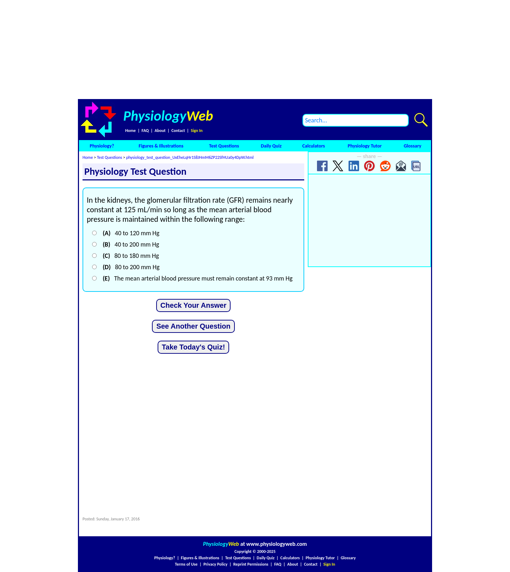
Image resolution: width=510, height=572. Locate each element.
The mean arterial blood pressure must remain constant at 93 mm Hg (198, 278)
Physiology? (102, 146)
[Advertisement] (255, 49)
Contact (178, 130)
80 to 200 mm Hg (131, 267)
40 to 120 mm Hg (131, 233)
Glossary (412, 146)
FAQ (145, 130)
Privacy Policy (215, 564)
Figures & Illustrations (161, 146)
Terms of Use (186, 564)
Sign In (197, 130)
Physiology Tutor (365, 146)
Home (130, 130)
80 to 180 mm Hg (131, 256)
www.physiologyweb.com (276, 544)
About (160, 130)
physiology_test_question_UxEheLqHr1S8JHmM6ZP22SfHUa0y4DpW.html (190, 157)
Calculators (313, 146)
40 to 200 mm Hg (131, 244)
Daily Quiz (271, 146)
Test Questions (224, 146)
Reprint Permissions (250, 564)
